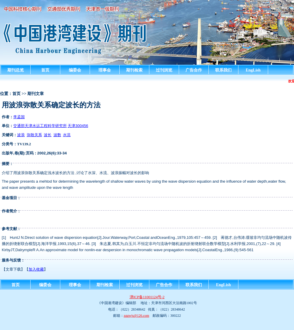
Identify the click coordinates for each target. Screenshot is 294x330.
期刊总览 (15, 70)
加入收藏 (36, 269)
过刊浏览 (164, 70)
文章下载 (13, 269)
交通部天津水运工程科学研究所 (40, 126)
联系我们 (223, 70)
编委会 (75, 70)
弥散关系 (34, 135)
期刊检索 (134, 70)
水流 (67, 135)
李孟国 (19, 117)
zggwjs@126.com (136, 316)
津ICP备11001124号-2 (147, 297)
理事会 (104, 70)
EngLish (253, 70)
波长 (47, 135)
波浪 (21, 135)
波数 (57, 135)
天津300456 (78, 126)
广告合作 (194, 70)
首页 (45, 70)
